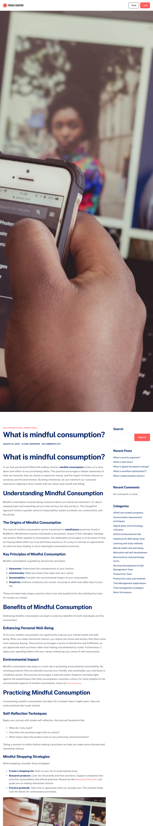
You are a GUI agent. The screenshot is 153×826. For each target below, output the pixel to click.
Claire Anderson (31, 444)
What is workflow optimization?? (131, 474)
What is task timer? (123, 462)
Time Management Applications (130, 585)
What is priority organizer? (127, 457)
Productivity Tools (123, 576)
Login (145, 5)
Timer (133, 5)
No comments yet (51, 444)
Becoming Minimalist (87, 779)
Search (118, 429)
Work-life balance (123, 595)
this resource (75, 683)
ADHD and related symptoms (129, 516)
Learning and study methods (129, 546)
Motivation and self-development (131, 555)
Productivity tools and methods (130, 581)
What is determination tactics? (130, 479)
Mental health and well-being (129, 551)
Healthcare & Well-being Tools (20, 428)
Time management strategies (129, 590)
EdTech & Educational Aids (128, 537)
